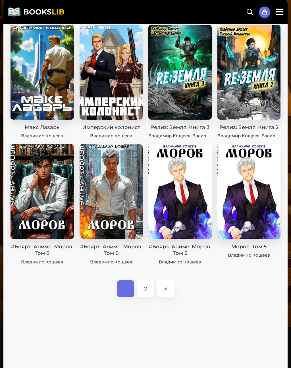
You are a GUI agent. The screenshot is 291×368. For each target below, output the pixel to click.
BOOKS (44, 11)
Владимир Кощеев (42, 135)
